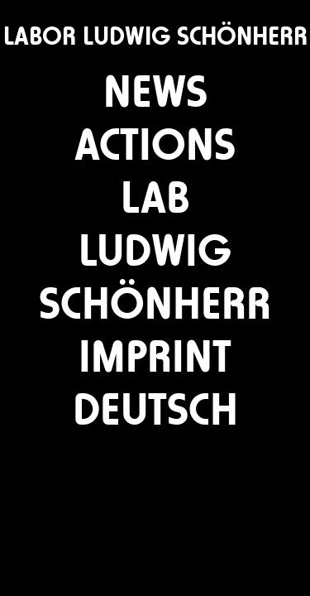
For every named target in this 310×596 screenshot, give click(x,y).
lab (155, 192)
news (155, 86)
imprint (155, 351)
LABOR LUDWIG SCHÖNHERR (155, 36)
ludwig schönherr (155, 271)
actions (155, 139)
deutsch (155, 404)
